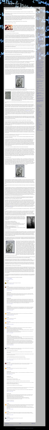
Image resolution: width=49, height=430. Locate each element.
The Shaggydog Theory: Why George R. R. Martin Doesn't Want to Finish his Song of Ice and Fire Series (40, 101)
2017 (38, 22)
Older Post (33, 423)
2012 (38, 26)
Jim (7, 403)
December (39, 27)
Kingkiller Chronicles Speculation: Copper (40, 36)
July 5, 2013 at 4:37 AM (9, 290)
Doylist (11, 206)
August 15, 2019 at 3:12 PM (10, 391)
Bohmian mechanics (39, 106)
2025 (38, 15)
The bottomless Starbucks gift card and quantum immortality (40, 62)
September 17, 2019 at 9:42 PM (10, 401)
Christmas (38, 108)
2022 (38, 18)
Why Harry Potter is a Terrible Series (40, 39)
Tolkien (37, 128)
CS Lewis (38, 109)
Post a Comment (8, 420)
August (39, 31)
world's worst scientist (39, 130)
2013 (38, 25)
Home (20, 423)
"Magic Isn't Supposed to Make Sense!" (41, 34)
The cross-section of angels (40, 57)
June (38, 33)
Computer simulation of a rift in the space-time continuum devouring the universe (40, 67)
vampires (38, 129)
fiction (37, 110)
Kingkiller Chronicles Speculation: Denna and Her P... (41, 41)
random (37, 125)
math (37, 118)
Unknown (8, 312)
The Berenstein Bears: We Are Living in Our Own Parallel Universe (40, 81)
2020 (38, 19)
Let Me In (38, 115)
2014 (38, 24)
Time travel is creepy (39, 55)
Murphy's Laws (38, 120)
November (39, 28)
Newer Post (7, 423)
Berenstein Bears (39, 105)
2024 (38, 16)
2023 (38, 17)
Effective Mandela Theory (39, 85)
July (38, 32)
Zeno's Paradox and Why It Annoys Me (41, 38)
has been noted (8, 15)
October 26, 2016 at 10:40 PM (10, 319)
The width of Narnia (39, 50)
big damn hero (28, 110)
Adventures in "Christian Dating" (40, 77)
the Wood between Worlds (12, 3)
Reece (7, 347)
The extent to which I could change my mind (40, 63)
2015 (38, 23)
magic (37, 117)
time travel (38, 127)
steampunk (38, 126)
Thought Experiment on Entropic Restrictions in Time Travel (40, 98)
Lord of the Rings (39, 116)
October (39, 29)
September (39, 30)
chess (37, 107)
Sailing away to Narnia (39, 49)
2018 (38, 21)
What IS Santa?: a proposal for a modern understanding (40, 75)
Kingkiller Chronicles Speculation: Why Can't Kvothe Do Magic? (40, 93)
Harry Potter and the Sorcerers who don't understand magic (40, 71)
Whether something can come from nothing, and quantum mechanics (40, 65)
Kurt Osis (8, 362)
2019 (38, 20)
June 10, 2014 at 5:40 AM (9, 303)
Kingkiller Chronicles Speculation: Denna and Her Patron (40, 96)
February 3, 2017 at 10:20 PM (10, 324)
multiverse (38, 119)
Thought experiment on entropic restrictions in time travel (40, 54)
